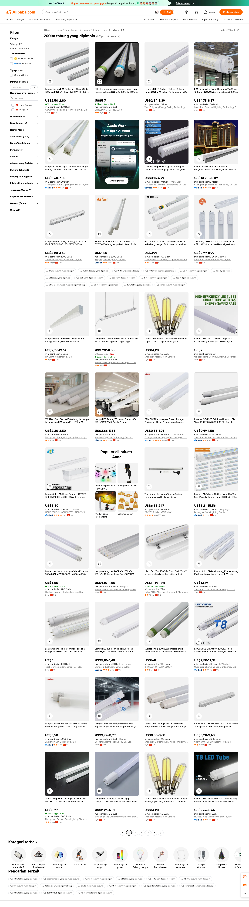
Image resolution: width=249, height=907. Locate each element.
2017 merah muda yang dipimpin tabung (65, 285)
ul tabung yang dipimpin (58, 278)
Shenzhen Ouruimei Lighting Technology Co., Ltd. (216, 107)
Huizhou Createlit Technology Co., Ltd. (64, 592)
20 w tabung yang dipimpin (193, 271)
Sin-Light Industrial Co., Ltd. (58, 356)
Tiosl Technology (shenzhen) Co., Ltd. (63, 667)
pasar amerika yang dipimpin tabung (61, 879)
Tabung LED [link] (118, 30)
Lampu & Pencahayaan (67, 30)
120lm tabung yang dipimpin (94, 271)
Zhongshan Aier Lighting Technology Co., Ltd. (166, 437)
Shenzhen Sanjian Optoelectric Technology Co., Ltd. (216, 437)
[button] (157, 12)
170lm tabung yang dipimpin (60, 271)
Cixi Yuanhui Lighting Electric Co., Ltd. (63, 259)
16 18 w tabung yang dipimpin (195, 879)
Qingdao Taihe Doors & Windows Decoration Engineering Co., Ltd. (216, 356)
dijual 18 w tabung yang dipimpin (159, 886)
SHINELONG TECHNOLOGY (108, 109)
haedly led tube (221, 271)
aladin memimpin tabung (90, 886)
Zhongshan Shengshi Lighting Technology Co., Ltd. (67, 437)
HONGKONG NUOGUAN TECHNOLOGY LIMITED (67, 512)
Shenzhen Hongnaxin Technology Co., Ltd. (115, 362)
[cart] (197, 12)
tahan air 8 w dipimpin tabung (57, 886)
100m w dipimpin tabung (126, 271)
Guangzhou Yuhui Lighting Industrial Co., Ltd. (67, 184)
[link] (245, 877)
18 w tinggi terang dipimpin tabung (95, 893)
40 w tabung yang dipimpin (23, 879)
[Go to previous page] (122, 833)
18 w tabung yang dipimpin (137, 285)
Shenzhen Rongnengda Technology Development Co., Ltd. (117, 589)
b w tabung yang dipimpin (154, 278)
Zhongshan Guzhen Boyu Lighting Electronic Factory (166, 259)
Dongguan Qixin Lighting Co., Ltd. (210, 512)
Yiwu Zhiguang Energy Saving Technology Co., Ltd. (166, 107)
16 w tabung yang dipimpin (98, 879)
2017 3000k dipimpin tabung (58, 893)
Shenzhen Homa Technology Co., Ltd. (212, 259)
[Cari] (166, 12)
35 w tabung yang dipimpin (104, 285)
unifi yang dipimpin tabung (89, 278)
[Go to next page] (161, 833)
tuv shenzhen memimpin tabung (197, 886)
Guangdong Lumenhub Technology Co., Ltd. (216, 184)
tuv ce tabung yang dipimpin (171, 285)
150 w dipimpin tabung (184, 278)
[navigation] (24, 432)
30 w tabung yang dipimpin (23, 893)
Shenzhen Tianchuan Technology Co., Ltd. (214, 589)
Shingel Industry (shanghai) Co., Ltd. (112, 667)
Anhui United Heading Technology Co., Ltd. (66, 109)
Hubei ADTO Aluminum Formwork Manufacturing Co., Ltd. (166, 592)
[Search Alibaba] (98, 12)
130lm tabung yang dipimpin (159, 271)
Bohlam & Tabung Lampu (95, 30)
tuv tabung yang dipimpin (23, 886)
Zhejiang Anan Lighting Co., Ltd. (110, 259)
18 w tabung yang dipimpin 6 (123, 886)
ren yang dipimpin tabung (122, 278)
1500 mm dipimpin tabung (161, 879)
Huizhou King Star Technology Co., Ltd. (114, 437)
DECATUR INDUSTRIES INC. (158, 512)
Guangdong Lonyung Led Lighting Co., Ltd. (166, 184)
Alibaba (47, 30)
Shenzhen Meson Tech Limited (160, 356)
